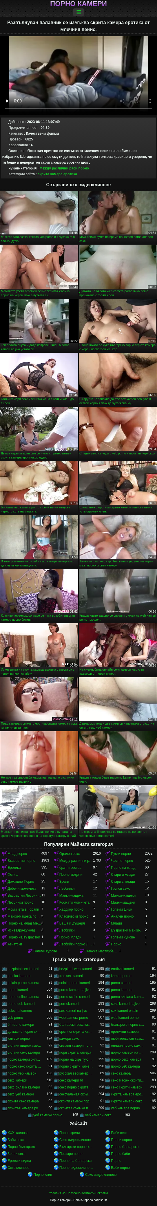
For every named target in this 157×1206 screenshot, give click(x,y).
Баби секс (119, 1133)
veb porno (15, 1018)
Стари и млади (123, 875)
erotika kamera (19, 976)
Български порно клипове (76, 1147)
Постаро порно (71, 1154)
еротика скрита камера (76, 1032)
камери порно (19, 1039)
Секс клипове (18, 1168)
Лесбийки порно (20, 902)
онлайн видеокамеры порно (24, 1045)
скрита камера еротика (57, 174)
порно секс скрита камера (24, 1066)
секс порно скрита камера (76, 1087)
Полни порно (121, 1140)
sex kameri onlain (124, 1011)
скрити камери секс (126, 1101)
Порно (116, 944)
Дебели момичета (22, 889)
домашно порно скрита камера (24, 1032)
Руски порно (121, 854)
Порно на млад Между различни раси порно (24, 923)
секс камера (121, 1073)
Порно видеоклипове (76, 1168)
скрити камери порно (76, 1101)
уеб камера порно (125, 1108)
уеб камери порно (47, 1115)
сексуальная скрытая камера (76, 1094)
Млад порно (17, 854)
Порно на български (75, 1161)
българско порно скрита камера (128, 1025)
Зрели (64, 882)
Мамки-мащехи (123, 895)
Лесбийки (67, 889)
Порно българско (21, 1147)
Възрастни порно (21, 861)
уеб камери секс (98, 1115)
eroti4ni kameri (122, 969)
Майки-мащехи (123, 902)
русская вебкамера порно (76, 1073)
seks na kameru (20, 1011)
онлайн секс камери (24, 1052)
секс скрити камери (126, 1087)
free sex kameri (71, 976)
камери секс (69, 1039)
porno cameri (121, 983)
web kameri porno (124, 1018)
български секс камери (76, 1025)
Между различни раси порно (64, 168)
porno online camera (23, 997)
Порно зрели (69, 1133)
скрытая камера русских (24, 1108)
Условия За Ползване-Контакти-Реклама (78, 1193)
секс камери (17, 1080)
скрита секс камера (23, 1101)
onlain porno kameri (74, 983)
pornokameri (69, 1004)
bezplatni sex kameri (23, 969)
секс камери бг (71, 1080)
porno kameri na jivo (75, 990)
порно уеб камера (125, 1066)
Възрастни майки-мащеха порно (128, 930)
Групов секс (120, 889)
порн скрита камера (75, 1052)
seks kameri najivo (125, 1004)
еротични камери (124, 1032)
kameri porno (121, 976)
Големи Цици (121, 909)
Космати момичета (74, 902)
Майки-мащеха (71, 895)
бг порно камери (21, 1025)
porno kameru (121, 990)
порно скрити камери (76, 1066)
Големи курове (45, 951)
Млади (116, 923)
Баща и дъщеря (72, 923)
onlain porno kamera (23, 983)
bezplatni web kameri (75, 969)
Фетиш (13, 875)
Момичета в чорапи (23, 909)
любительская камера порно (128, 1039)
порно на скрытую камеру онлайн (76, 1059)
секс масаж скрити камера (128, 1080)
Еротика (14, 868)
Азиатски (15, 944)
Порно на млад (123, 868)
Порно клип (42, 1175)
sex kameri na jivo (73, 1011)
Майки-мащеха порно (24, 916)
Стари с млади (123, 882)
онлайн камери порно (76, 1045)
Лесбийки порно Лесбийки (76, 944)
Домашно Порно (21, 882)
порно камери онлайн (24, 1059)
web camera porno (73, 1018)
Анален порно (122, 916)
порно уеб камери (22, 1073)
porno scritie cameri (74, 997)
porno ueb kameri (21, 1004)
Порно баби (120, 1154)
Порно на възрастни (24, 937)
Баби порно (120, 1168)
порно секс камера (126, 1059)
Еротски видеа (19, 1161)
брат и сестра (70, 868)
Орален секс (69, 854)
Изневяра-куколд (21, 930)
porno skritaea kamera (128, 997)
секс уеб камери (21, 1094)
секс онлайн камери (24, 1087)
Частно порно (122, 861)
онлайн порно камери (128, 1045)
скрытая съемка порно (76, 1108)
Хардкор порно (71, 909)
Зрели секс (16, 1154)
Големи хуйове (123, 937)
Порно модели (71, 875)
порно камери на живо (128, 1052)
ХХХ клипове (18, 1133)
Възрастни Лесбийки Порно (24, 895)
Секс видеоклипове (75, 1140)
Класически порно (74, 916)
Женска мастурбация (102, 951)
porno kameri (18, 990)
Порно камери (78, 4)
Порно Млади (70, 937)
